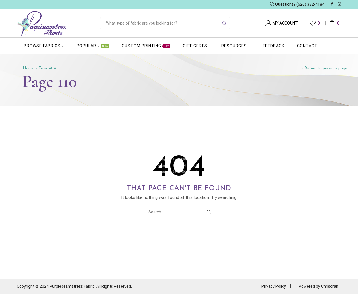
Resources (235, 46)
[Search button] (224, 23)
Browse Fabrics (44, 46)
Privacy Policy (273, 286)
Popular (93, 46)
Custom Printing (146, 46)
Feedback (273, 46)
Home (28, 68)
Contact (307, 46)
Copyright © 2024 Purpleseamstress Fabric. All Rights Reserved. (74, 286)
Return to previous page (325, 68)
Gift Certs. (195, 46)
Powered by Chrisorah (318, 286)
